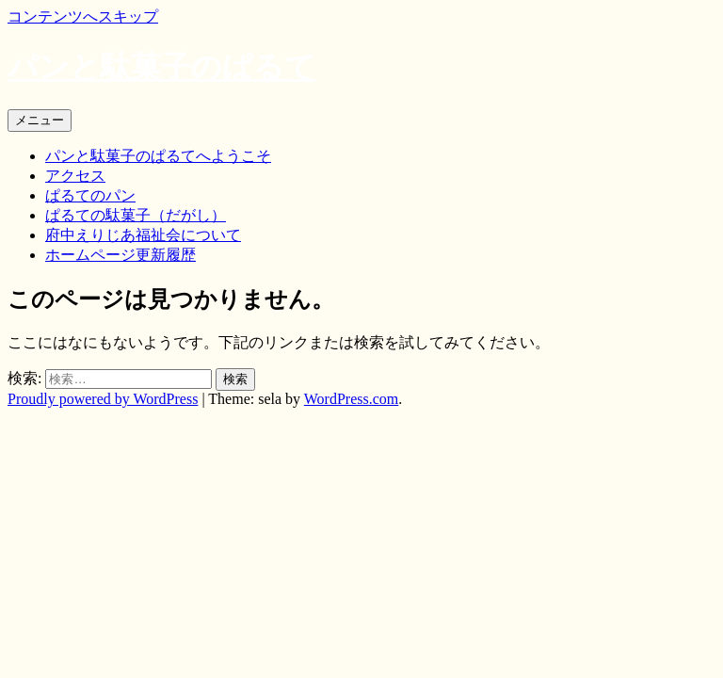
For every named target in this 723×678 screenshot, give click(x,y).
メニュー (39, 120)
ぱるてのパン (90, 195)
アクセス (75, 176)
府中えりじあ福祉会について (143, 235)
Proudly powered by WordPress (103, 399)
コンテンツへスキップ (83, 16)
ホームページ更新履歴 (120, 255)
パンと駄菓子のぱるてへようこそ (158, 156)
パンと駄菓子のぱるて (161, 67)
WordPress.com (351, 399)
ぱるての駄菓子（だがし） (135, 215)
